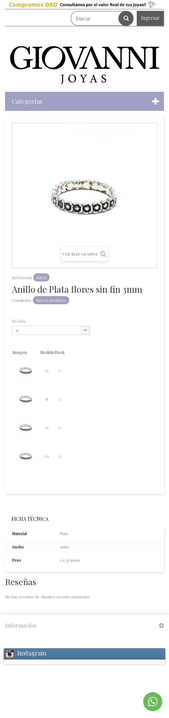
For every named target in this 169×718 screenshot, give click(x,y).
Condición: (22, 300)
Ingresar (150, 18)
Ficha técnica (30, 519)
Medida (19, 321)
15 (46, 398)
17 (47, 427)
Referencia (22, 277)
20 (46, 456)
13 (47, 370)
